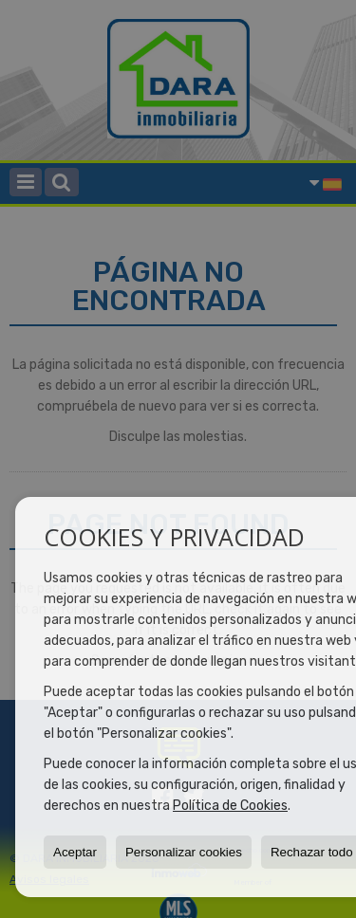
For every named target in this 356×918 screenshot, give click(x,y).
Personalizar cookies (183, 852)
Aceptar (75, 852)
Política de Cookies (230, 806)
